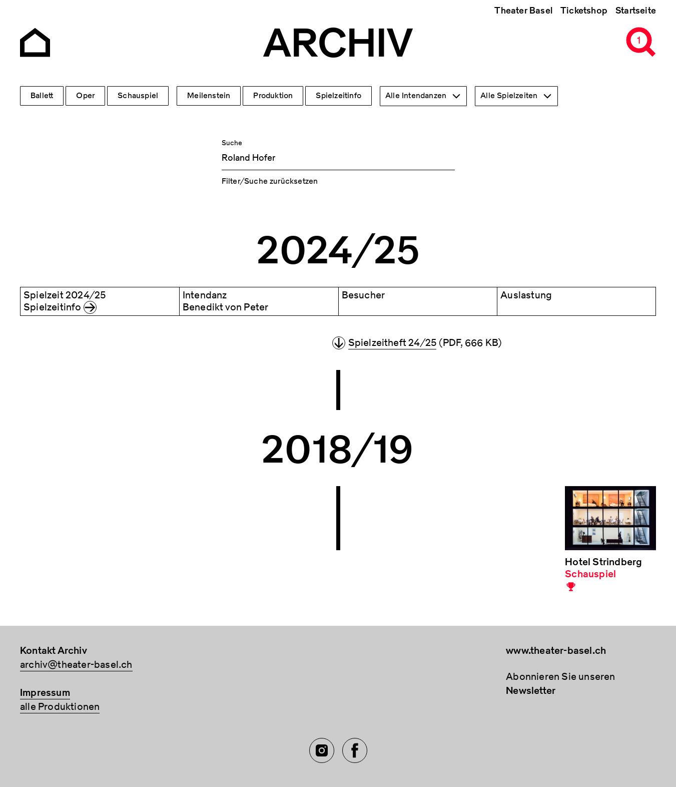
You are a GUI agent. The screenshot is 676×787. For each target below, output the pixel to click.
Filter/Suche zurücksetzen (270, 181)
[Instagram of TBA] (321, 750)
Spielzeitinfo (338, 96)
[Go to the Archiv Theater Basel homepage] (35, 41)
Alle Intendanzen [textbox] (415, 96)
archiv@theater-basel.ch (76, 664)
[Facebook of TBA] (354, 750)
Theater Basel (523, 11)
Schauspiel (138, 96)
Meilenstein (208, 96)
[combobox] (423, 96)
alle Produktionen (60, 706)
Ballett (42, 96)
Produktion (273, 96)
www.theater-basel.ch (556, 650)
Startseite (635, 11)
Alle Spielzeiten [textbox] (508, 96)
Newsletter (530, 690)
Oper (85, 96)
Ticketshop (583, 11)
